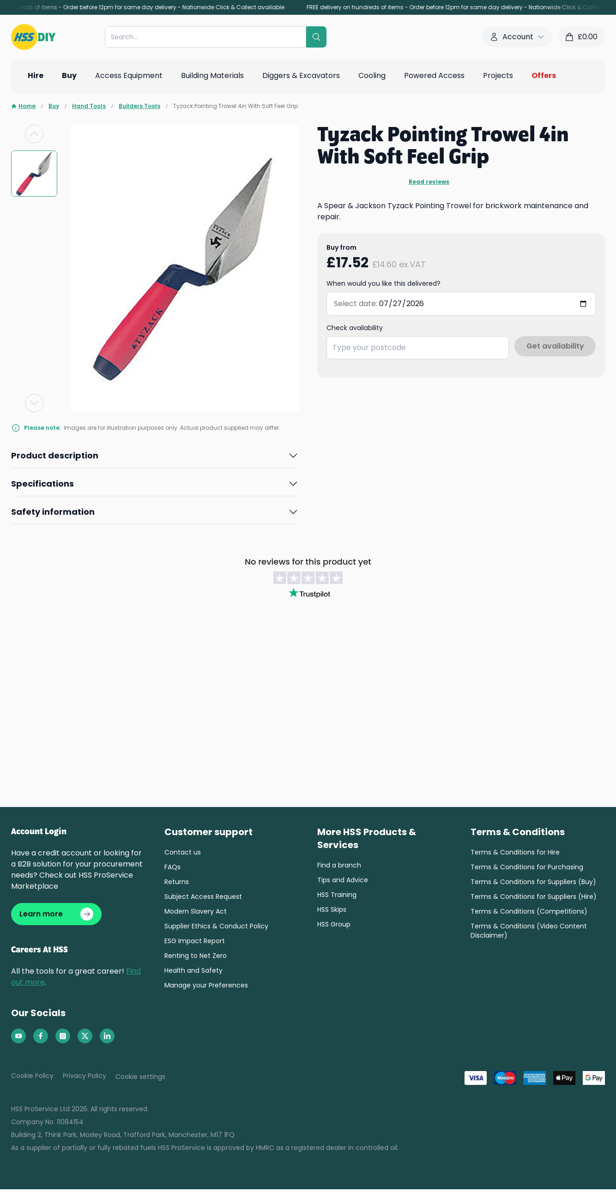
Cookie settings (140, 1079)
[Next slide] (34, 403)
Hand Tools (89, 106)
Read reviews (429, 182)
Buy (53, 106)
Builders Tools (139, 106)
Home (23, 106)
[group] (34, 174)
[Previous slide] (34, 134)
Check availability (354, 327)
